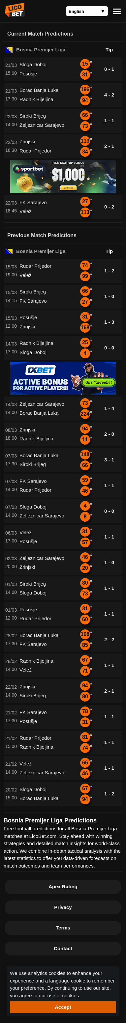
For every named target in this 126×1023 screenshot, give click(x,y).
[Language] (87, 11)
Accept (63, 1007)
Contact (63, 948)
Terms (63, 927)
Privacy (63, 907)
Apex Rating (63, 886)
